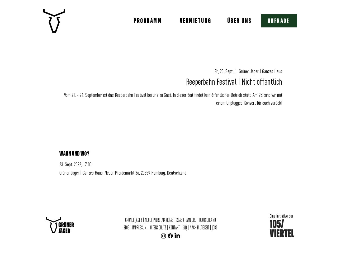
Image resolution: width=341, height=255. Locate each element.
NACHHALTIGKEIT (200, 228)
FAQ (184, 228)
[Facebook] (170, 236)
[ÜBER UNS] (239, 20)
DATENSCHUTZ (157, 228)
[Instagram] (163, 236)
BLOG (127, 228)
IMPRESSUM (139, 228)
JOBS (214, 228)
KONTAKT (174, 228)
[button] (279, 20)
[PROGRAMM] (148, 20)
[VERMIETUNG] (196, 20)
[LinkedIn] (177, 236)
